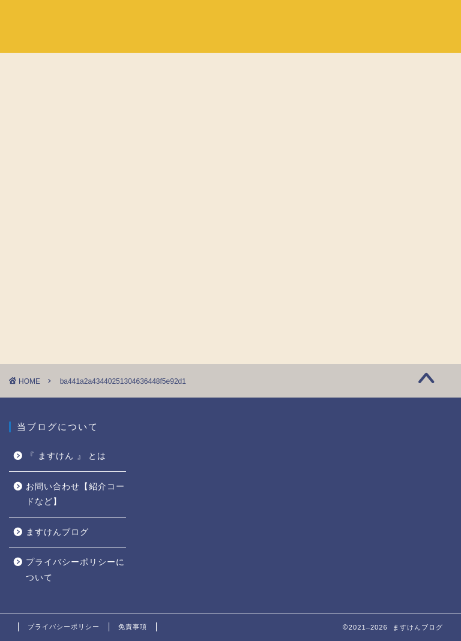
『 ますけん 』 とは (369, 18)
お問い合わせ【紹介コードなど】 (75, 494)
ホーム (293, 18)
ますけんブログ (57, 532)
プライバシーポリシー (64, 626)
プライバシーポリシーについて (75, 570)
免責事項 (132, 626)
